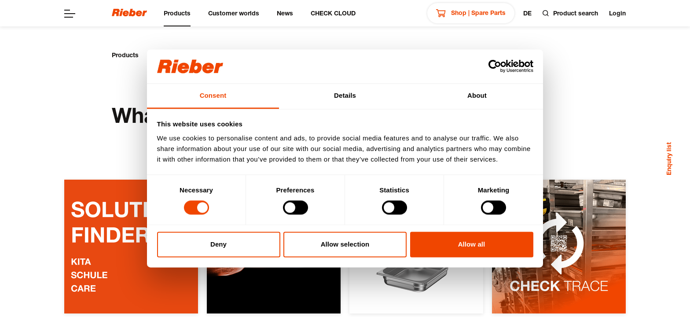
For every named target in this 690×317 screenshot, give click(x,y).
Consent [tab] (213, 95)
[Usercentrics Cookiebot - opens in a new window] (494, 66)
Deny (218, 244)
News (285, 13)
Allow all (471, 244)
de (527, 13)
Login (617, 13)
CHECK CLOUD (333, 13)
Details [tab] (345, 95)
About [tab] (477, 95)
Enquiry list (668, 158)
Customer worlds (233, 13)
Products (177, 13)
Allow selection (345, 244)
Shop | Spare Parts (471, 13)
